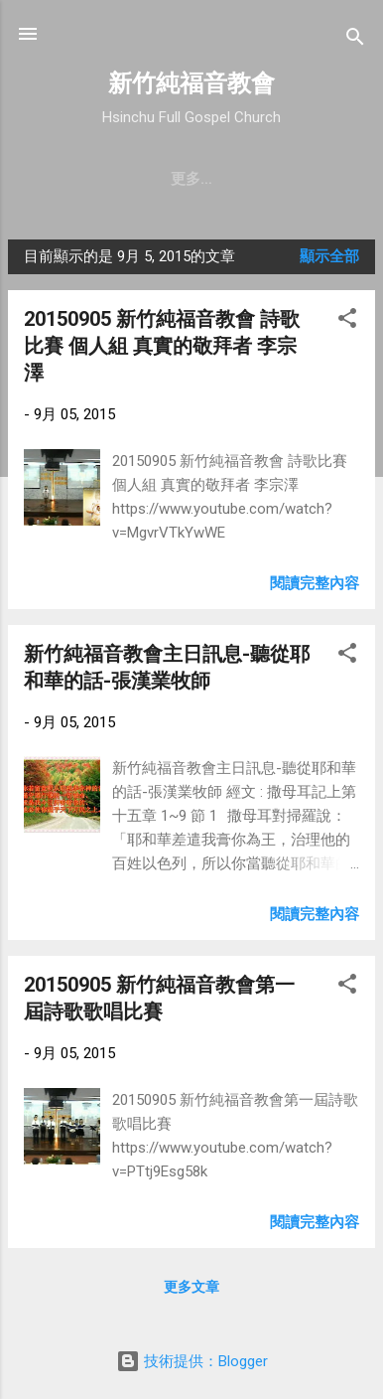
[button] (347, 321)
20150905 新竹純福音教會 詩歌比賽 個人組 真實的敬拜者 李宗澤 (162, 346)
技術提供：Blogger (192, 1361)
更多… (311, 179)
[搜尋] (355, 40)
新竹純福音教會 (191, 83)
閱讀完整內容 (314, 583)
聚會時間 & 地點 (201, 179)
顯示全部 (329, 256)
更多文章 (191, 1287)
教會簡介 (81, 179)
